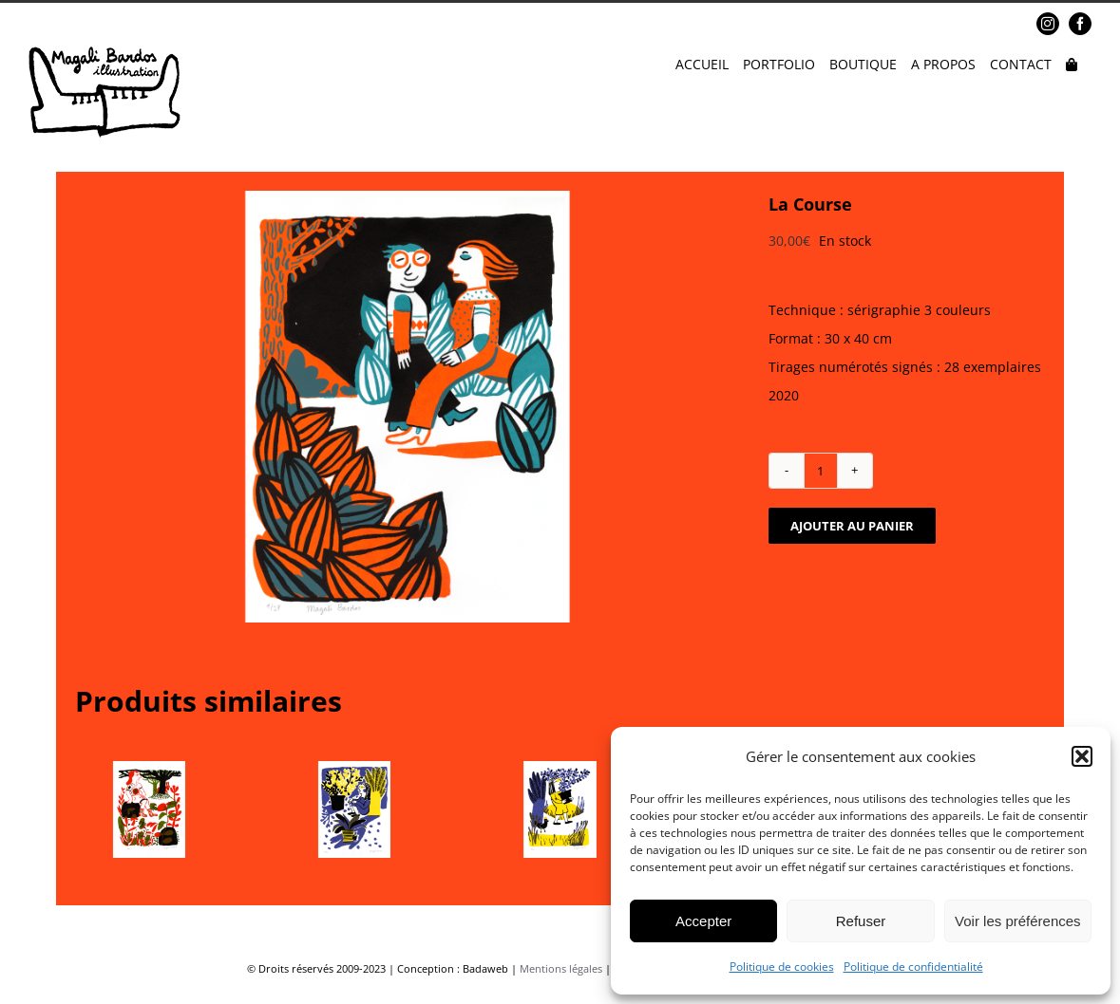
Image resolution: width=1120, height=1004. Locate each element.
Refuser (861, 921)
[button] (1082, 756)
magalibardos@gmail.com (172, 23)
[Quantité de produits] (821, 471)
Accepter (703, 921)
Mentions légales (561, 968)
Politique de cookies (782, 966)
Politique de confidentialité (913, 966)
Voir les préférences (1018, 921)
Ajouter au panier (852, 525)
